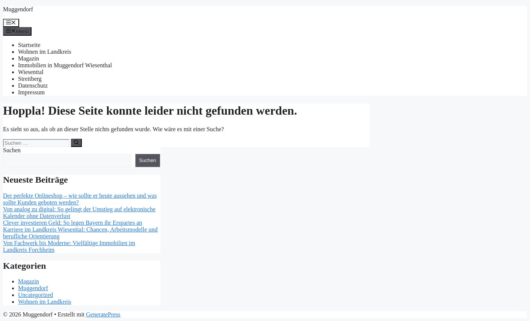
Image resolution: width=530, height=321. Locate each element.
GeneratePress (103, 314)
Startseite (29, 45)
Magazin (28, 58)
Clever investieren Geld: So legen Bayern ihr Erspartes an (72, 223)
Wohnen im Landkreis (44, 51)
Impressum (31, 92)
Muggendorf (18, 9)
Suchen (12, 150)
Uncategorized (35, 295)
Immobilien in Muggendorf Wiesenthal (65, 65)
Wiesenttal (31, 72)
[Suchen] (76, 143)
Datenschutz (33, 85)
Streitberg (30, 79)
